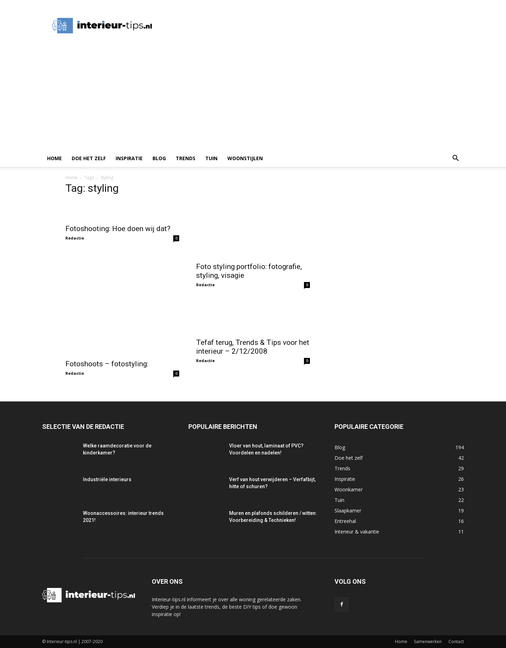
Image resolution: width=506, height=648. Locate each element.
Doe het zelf (89, 158)
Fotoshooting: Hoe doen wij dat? (117, 228)
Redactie (74, 238)
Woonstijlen (245, 158)
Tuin (211, 158)
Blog (159, 158)
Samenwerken (428, 641)
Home (54, 158)
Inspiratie (129, 158)
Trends (185, 158)
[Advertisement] (253, 97)
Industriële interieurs (107, 479)
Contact (456, 641)
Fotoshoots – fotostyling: (106, 364)
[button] (455, 159)
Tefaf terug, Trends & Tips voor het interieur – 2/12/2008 (252, 346)
